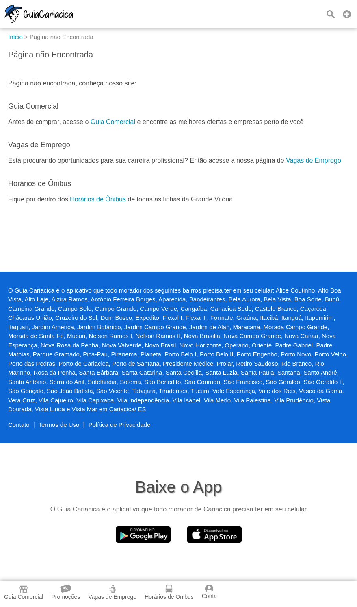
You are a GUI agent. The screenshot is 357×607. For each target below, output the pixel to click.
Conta (209, 592)
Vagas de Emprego (313, 160)
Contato (19, 424)
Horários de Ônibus (98, 199)
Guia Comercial (113, 121)
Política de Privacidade (120, 424)
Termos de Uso (59, 424)
